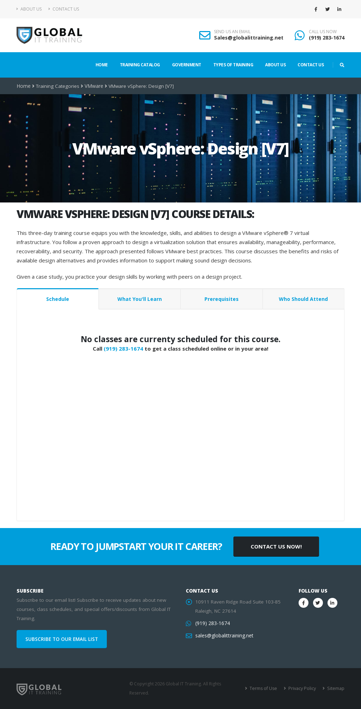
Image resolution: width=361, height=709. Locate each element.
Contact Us (63, 9)
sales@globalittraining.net (223, 635)
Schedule (57, 299)
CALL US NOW (323, 31)
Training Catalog (140, 65)
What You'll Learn (139, 299)
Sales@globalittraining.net (248, 37)
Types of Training (233, 65)
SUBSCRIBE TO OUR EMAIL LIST (61, 639)
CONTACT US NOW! (276, 546)
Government (186, 65)
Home (102, 65)
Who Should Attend (303, 299)
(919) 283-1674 (326, 37)
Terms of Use (265, 688)
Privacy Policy (303, 688)
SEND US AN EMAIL (232, 31)
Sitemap (335, 688)
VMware (93, 86)
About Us (29, 9)
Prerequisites (221, 299)
